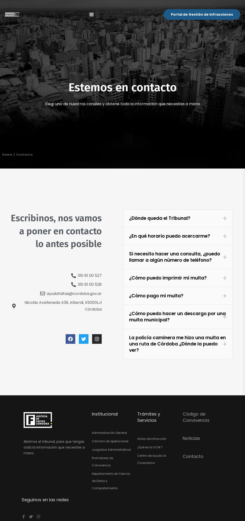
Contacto (193, 456)
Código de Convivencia (196, 417)
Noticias (191, 438)
